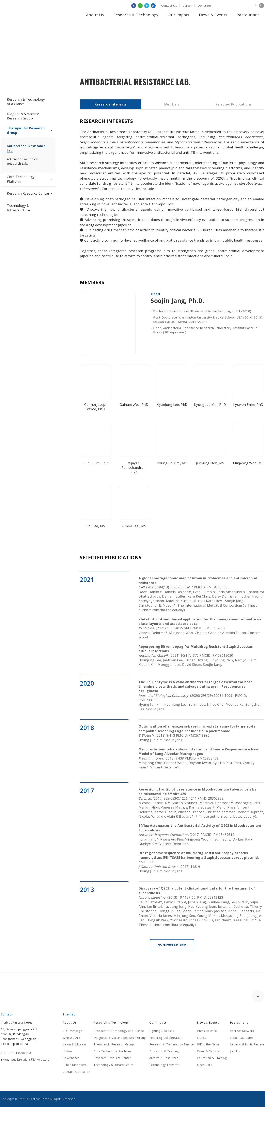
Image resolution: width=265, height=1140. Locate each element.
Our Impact (179, 14)
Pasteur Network (242, 1031)
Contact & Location (76, 1072)
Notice (201, 1038)
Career (187, 5)
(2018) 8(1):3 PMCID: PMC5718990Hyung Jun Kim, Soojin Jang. (197, 733)
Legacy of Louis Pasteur (247, 1044)
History (68, 1051)
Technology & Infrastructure (18, 207)
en (261, 5)
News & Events (213, 14)
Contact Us (169, 5)
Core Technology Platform (21, 179)
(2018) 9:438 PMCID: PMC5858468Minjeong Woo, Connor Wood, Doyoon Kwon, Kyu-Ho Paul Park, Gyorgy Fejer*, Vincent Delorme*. (199, 758)
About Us (95, 14)
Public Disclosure (75, 1065)
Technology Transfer (164, 1065)
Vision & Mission (74, 1044)
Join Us (235, 1051)
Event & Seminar (209, 1051)
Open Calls (204, 1065)
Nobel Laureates (242, 1038)
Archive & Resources (163, 1058)
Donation (204, 5)
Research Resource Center (28, 193)
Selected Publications (233, 104)
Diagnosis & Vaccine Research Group (23, 116)
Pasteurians (248, 14)
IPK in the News (208, 1044)
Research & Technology (136, 14)
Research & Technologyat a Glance (26, 101)
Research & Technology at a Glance (119, 1031)
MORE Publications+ (172, 944)
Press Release (207, 1031)
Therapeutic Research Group (26, 130)
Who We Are (71, 1038)
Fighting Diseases (161, 1031)
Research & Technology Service (171, 1044)
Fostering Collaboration (166, 1038)
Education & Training (164, 1051)
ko (256, 5)
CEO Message (72, 1031)
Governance (71, 1058)
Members (172, 104)
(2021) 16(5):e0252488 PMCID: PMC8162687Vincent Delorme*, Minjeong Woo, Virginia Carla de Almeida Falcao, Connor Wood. (201, 628)
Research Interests (111, 104)
